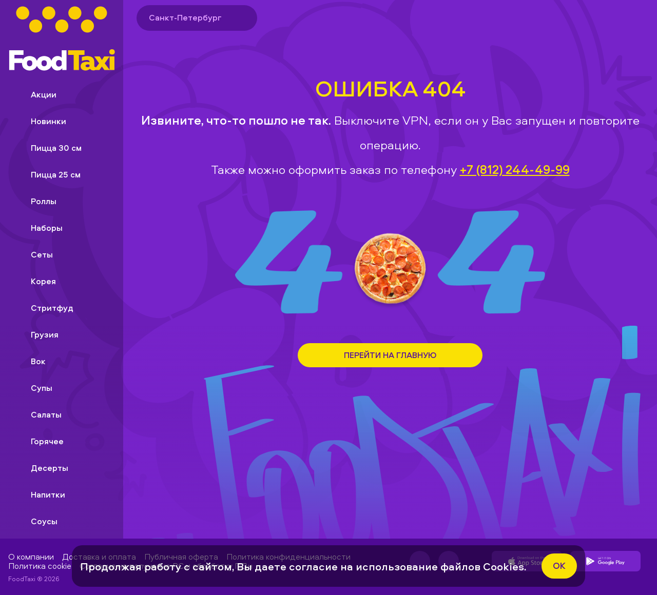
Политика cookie (39, 565)
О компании (31, 556)
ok (559, 565)
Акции (35, 94)
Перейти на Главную (390, 355)
